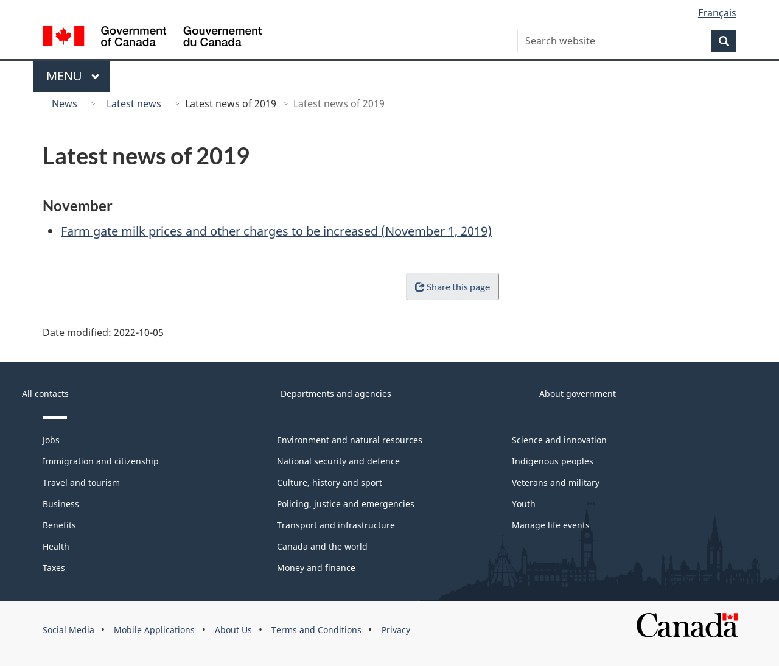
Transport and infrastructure (336, 525)
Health (56, 546)
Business (61, 504)
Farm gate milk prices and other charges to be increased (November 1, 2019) (276, 231)
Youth (524, 504)
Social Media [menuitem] (68, 630)
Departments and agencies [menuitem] (336, 393)
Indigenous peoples (552, 461)
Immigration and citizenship (101, 461)
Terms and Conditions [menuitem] (316, 630)
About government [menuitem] (577, 393)
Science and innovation (559, 440)
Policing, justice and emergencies (345, 504)
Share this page (450, 286)
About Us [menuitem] (233, 630)
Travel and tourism (81, 482)
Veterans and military (555, 482)
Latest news (134, 103)
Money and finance (316, 567)
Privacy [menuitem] (396, 630)
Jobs (51, 440)
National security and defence (338, 461)
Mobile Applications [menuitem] (154, 630)
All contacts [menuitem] (45, 393)
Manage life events (551, 525)
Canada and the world (322, 546)
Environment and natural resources (349, 440)
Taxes (54, 567)
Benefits (59, 525)
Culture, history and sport (329, 482)
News (64, 103)
